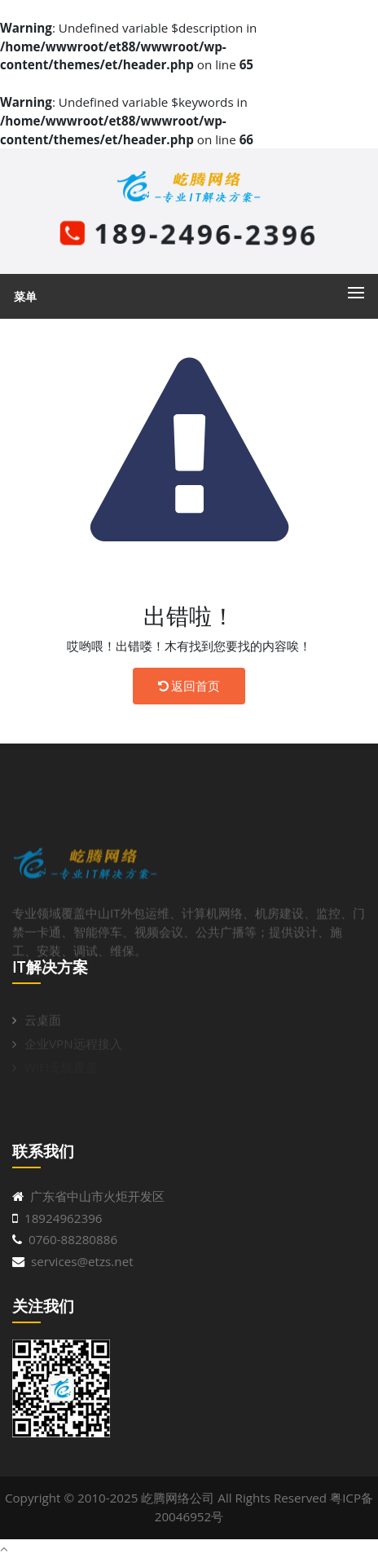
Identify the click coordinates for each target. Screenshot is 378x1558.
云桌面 (42, 1025)
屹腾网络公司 (177, 1498)
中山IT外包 (115, 939)
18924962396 (63, 1218)
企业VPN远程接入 (73, 1048)
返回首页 (189, 685)
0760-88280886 (73, 1239)
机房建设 (279, 939)
